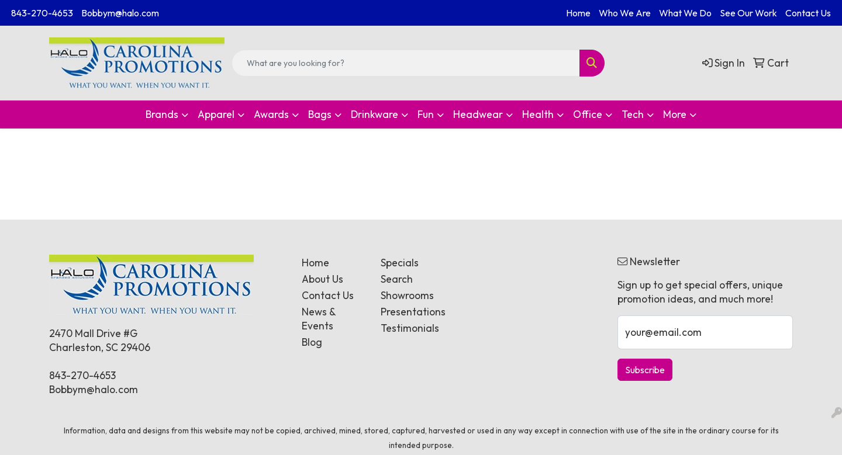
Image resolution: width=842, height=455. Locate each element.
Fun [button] (425, 114)
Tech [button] (633, 114)
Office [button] (587, 114)
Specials (400, 262)
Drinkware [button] (374, 114)
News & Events (319, 318)
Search (397, 279)
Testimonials (410, 328)
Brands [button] (162, 114)
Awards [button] (271, 114)
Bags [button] (320, 114)
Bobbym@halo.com (120, 13)
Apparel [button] (216, 114)
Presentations (413, 311)
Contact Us (808, 13)
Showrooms (407, 295)
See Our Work (748, 13)
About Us (322, 279)
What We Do (685, 13)
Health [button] (538, 114)
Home (578, 13)
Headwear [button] (478, 114)
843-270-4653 (42, 13)
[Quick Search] (406, 63)
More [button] (674, 114)
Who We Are (625, 13)
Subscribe (645, 370)
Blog (312, 342)
